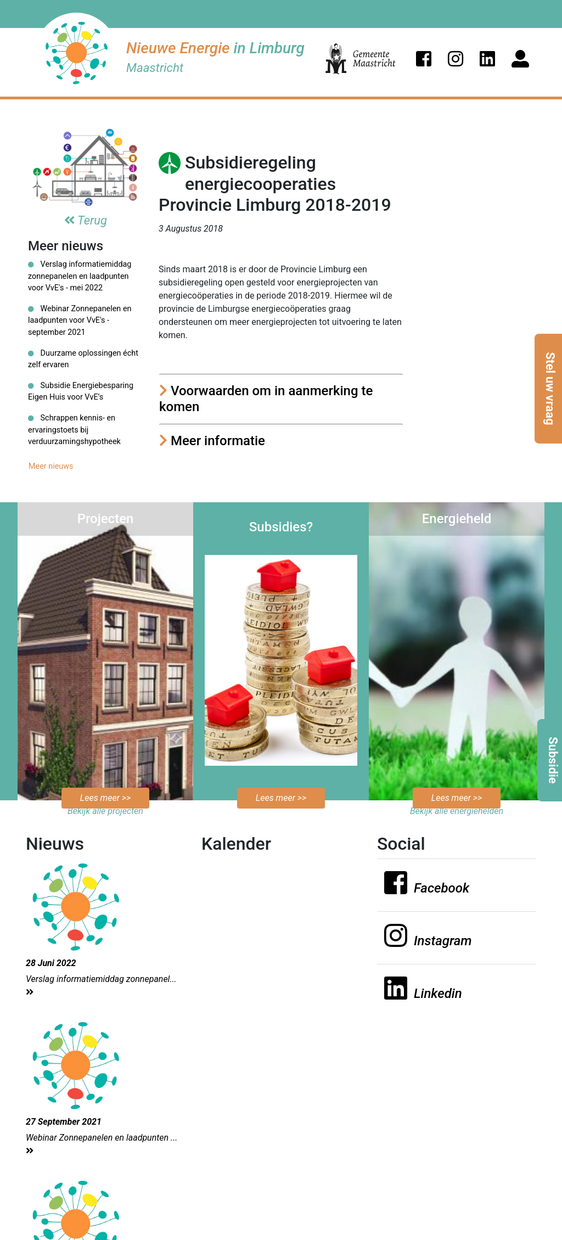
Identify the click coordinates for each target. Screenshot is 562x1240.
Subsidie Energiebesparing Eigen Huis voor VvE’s (80, 391)
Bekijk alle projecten (105, 811)
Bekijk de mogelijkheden (281, 778)
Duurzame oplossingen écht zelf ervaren (83, 359)
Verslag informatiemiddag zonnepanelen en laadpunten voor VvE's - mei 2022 (79, 276)
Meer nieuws (51, 466)
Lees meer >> (105, 798)
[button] (424, 58)
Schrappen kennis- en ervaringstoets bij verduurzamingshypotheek (74, 429)
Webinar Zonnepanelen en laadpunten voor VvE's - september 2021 (79, 320)
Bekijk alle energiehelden (456, 811)
